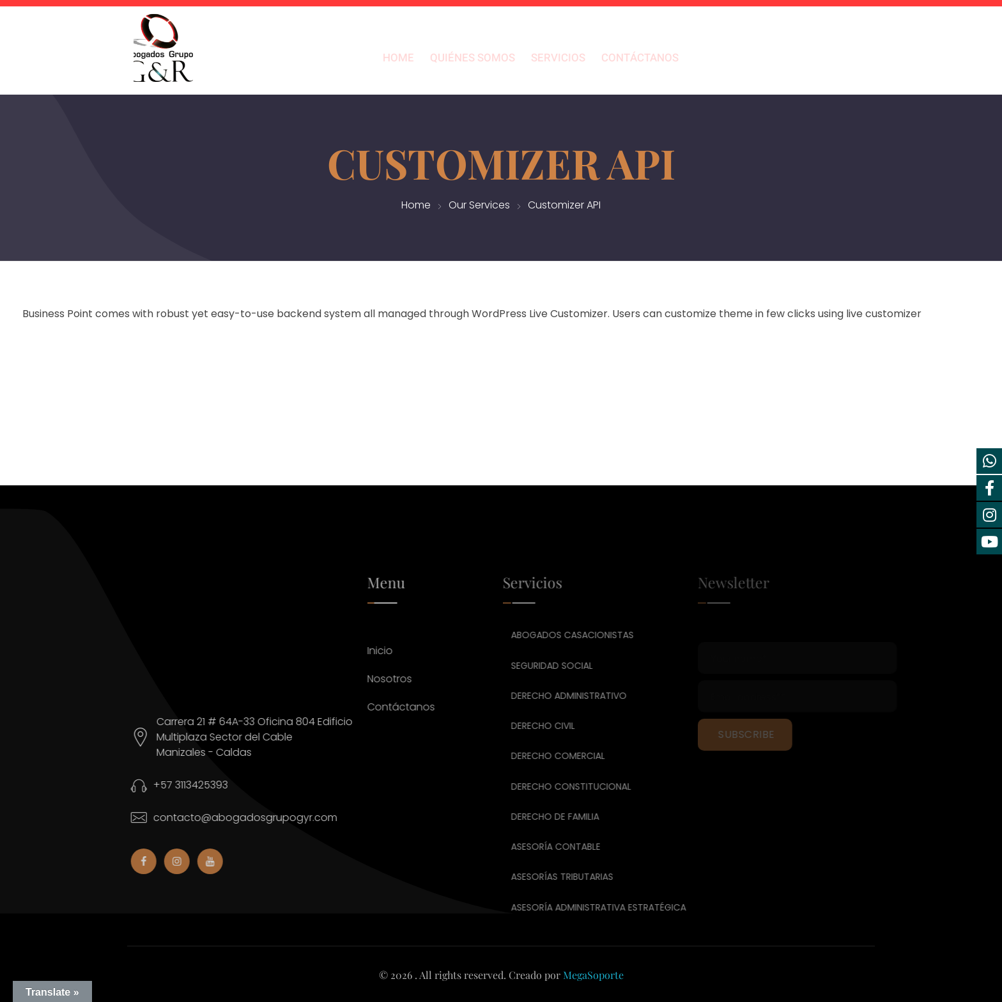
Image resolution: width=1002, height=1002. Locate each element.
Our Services (479, 205)
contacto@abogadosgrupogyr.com (254, 817)
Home (416, 205)
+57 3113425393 (199, 785)
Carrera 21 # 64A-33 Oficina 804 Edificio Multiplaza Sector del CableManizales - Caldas (264, 737)
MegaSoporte (593, 975)
